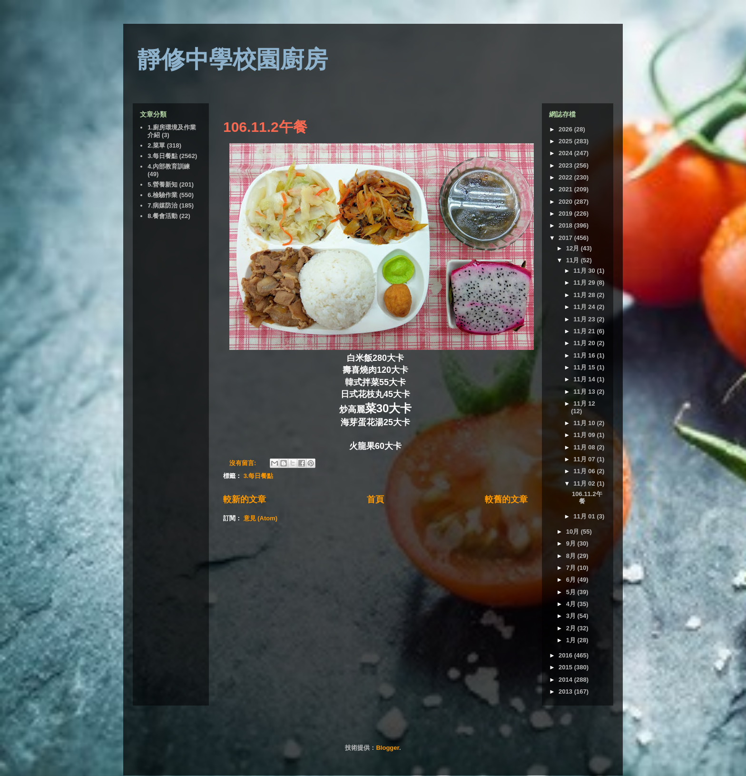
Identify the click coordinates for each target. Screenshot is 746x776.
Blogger (387, 747)
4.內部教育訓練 (168, 166)
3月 (572, 615)
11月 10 (585, 423)
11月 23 (585, 319)
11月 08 (585, 447)
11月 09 (585, 434)
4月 (572, 603)
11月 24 (585, 306)
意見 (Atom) (261, 518)
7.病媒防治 (162, 205)
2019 (566, 213)
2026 (566, 129)
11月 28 (585, 294)
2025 (566, 141)
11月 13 (585, 391)
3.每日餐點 (259, 475)
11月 (573, 260)
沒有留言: (243, 463)
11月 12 (584, 403)
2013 (566, 691)
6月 (572, 579)
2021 (566, 189)
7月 (572, 567)
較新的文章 (244, 499)
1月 (572, 640)
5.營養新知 (162, 184)
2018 (566, 225)
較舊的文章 (506, 499)
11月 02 (585, 483)
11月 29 (585, 282)
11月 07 (585, 459)
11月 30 (585, 270)
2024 (566, 153)
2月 (572, 628)
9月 (572, 543)
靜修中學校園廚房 (232, 59)
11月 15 (585, 367)
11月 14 (585, 379)
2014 (566, 679)
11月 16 (585, 355)
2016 (566, 655)
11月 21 (585, 331)
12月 (573, 248)
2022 (566, 177)
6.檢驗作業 (162, 195)
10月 (573, 531)
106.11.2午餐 (265, 127)
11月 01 (585, 516)
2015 (566, 667)
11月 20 (585, 343)
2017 (566, 237)
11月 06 (585, 471)
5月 (572, 592)
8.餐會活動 (162, 215)
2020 (566, 201)
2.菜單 (156, 145)
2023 (566, 165)
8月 (572, 555)
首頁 (375, 499)
